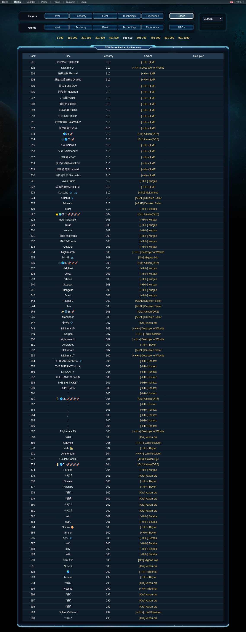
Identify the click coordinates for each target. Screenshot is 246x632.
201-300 (86, 37)
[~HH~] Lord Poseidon (148, 333)
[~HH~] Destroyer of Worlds (148, 67)
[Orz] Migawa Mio (148, 257)
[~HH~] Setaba (148, 208)
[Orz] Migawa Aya (148, 560)
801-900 (169, 37)
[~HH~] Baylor (148, 344)
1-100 (60, 37)
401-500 (114, 37)
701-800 (155, 37)
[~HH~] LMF (148, 62)
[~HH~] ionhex (148, 361)
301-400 (100, 37)
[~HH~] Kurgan (148, 181)
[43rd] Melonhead (148, 192)
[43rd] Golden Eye (148, 459)
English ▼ (237, 2)
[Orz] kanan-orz (148, 322)
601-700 (141, 37)
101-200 (72, 37)
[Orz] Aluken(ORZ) (148, 133)
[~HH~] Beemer (148, 571)
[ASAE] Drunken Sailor (148, 198)
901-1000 (183, 37)
